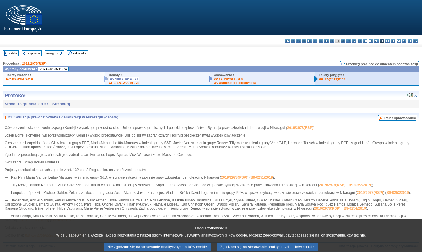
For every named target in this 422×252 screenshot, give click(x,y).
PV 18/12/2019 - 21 (124, 79)
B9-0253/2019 (398, 193)
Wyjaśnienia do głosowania (235, 82)
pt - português (387, 41)
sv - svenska (415, 41)
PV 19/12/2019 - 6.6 (228, 79)
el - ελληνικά (321, 41)
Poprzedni (34, 53)
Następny (52, 53)
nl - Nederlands (376, 41)
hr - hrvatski (343, 41)
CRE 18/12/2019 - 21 (124, 82)
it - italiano (348, 41)
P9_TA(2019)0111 (332, 79)
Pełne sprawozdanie (400, 118)
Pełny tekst (80, 53)
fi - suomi (410, 41)
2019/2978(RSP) (34, 63)
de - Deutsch (309, 41)
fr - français (332, 41)
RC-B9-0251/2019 (19, 79)
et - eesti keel (315, 41)
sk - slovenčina (399, 41)
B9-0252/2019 (360, 185)
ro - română (393, 41)
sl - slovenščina (404, 41)
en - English (326, 41)
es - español (293, 41)
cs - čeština (298, 41)
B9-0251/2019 (262, 177)
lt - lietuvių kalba (360, 41)
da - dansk (304, 41)
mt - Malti (371, 41)
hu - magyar (365, 41)
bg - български (287, 41)
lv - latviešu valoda (354, 41)
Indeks (13, 53)
